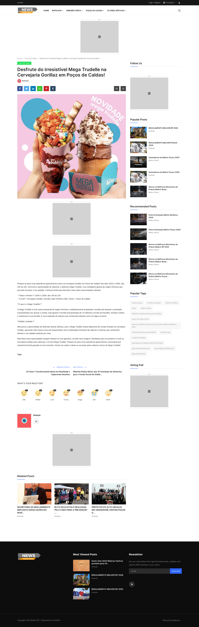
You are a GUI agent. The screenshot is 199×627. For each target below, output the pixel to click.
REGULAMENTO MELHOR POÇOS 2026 (163, 144)
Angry (80, 399)
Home (46, 10)
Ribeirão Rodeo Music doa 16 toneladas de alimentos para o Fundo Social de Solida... (97, 373)
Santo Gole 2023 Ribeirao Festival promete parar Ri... (107, 562)
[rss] (132, 584)
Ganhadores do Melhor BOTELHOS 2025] (147, 343)
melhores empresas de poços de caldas (146, 313)
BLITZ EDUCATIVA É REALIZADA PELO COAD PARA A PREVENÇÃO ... (70, 510)
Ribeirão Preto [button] (74, 10)
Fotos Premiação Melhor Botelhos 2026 (163, 216)
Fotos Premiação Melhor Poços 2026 (164, 230)
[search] (179, 10)
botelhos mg (165, 332)
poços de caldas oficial (140, 319)
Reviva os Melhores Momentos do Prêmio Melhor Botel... (163, 188)
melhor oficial (146, 308)
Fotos (134, 308)
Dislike (38, 399)
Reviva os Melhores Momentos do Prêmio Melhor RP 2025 (163, 245)
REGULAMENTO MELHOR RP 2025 (107, 589)
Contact (20, 2)
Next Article (80, 367)
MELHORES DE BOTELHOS (164, 348)
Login (151, 2)
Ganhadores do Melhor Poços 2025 (164, 157)
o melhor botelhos (139, 338)
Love (52, 399)
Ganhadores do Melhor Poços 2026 (164, 172)
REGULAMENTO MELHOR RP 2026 (163, 128)
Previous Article (61, 367)
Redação (37, 415)
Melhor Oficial (154, 160)
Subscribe (176, 571)
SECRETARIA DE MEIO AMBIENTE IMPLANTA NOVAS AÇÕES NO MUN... (33, 510)
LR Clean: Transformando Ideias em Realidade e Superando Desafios (48, 373)
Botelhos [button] (57, 10)
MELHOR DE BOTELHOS (141, 348)
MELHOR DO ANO (138, 354)
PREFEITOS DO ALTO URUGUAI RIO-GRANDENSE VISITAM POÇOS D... (108, 510)
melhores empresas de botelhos (144, 332)
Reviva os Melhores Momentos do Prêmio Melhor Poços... (163, 275)
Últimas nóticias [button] (116, 10)
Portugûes (168, 2)
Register (157, 2)
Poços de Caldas (31, 58)
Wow (108, 399)
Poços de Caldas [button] (95, 10)
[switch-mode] (179, 3)
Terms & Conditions (171, 620)
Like (24, 399)
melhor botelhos (171, 303)
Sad (94, 399)
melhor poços (137, 303)
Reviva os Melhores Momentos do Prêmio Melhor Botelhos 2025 (154, 325)
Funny (66, 399)
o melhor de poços (154, 303)
